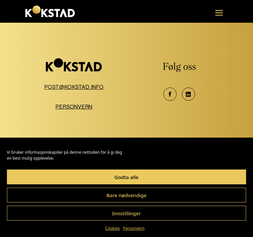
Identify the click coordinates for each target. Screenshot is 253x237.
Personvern (134, 228)
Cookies (112, 228)
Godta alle (127, 177)
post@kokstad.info (73, 87)
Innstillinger (126, 213)
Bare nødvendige (126, 195)
